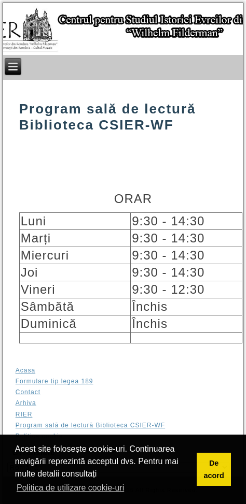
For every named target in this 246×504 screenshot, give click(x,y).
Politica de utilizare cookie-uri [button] (70, 487)
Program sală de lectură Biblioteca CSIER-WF (90, 425)
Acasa (25, 370)
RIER (24, 414)
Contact (28, 392)
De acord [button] (213, 469)
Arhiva (26, 403)
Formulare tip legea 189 (54, 381)
